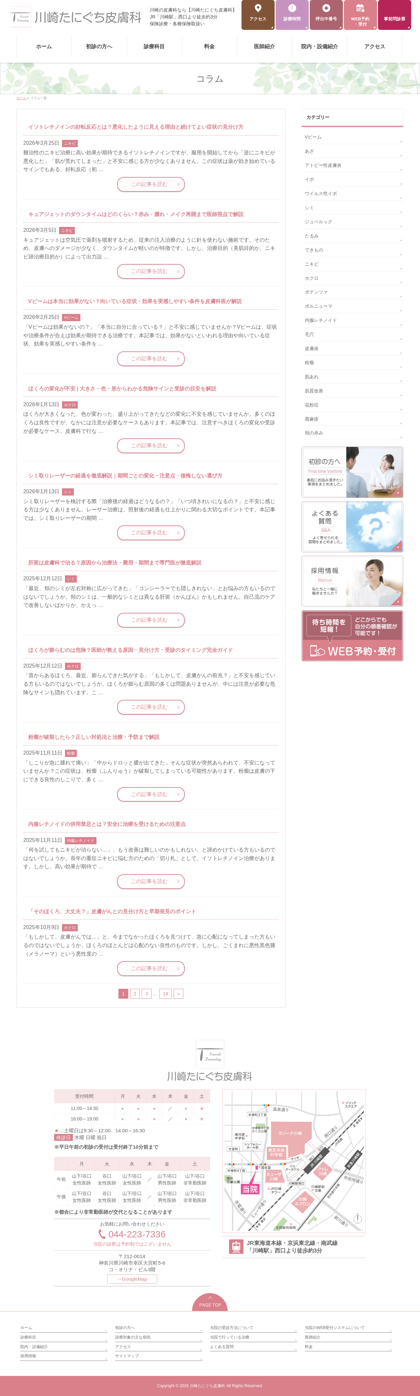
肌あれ (312, 376)
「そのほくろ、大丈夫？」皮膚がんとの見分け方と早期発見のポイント (112, 911)
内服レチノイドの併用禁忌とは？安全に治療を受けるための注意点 (107, 824)
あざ (309, 151)
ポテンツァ (316, 292)
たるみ (312, 235)
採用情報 (28, 1356)
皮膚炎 (312, 348)
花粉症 (312, 405)
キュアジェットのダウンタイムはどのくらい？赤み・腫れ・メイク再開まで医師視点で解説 (135, 214)
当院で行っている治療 (229, 1337)
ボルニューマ (318, 306)
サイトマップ (127, 1356)
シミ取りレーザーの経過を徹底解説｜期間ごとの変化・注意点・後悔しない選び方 (125, 475)
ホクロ (70, 405)
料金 (309, 1346)
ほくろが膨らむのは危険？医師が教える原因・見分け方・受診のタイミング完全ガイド (130, 650)
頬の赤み (314, 432)
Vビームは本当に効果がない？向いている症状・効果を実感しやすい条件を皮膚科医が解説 (135, 301)
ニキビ (70, 143)
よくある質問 (222, 1346)
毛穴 (309, 334)
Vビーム (71, 317)
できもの (314, 250)
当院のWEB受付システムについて (335, 1327)
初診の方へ (125, 1327)
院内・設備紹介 (34, 1346)
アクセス (123, 1346)
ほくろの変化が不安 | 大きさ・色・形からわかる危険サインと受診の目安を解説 (122, 388)
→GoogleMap (132, 1279)
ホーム (26, 1327)
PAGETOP (210, 1302)
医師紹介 (313, 1337)
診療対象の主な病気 (133, 1337)
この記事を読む (149, 184)
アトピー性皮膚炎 (323, 165)
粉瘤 (71, 753)
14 (165, 993)
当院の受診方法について (231, 1327)
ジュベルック (318, 221)
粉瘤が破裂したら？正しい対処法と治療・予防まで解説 (93, 737)
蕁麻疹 (312, 419)
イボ (309, 179)
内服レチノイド (80, 840)
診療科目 (28, 1337)
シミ (68, 492)
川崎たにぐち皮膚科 (207, 1386)
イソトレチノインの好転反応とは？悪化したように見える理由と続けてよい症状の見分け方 (135, 127)
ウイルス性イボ (321, 193)
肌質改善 (314, 390)
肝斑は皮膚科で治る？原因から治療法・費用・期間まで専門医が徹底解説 (114, 562)
